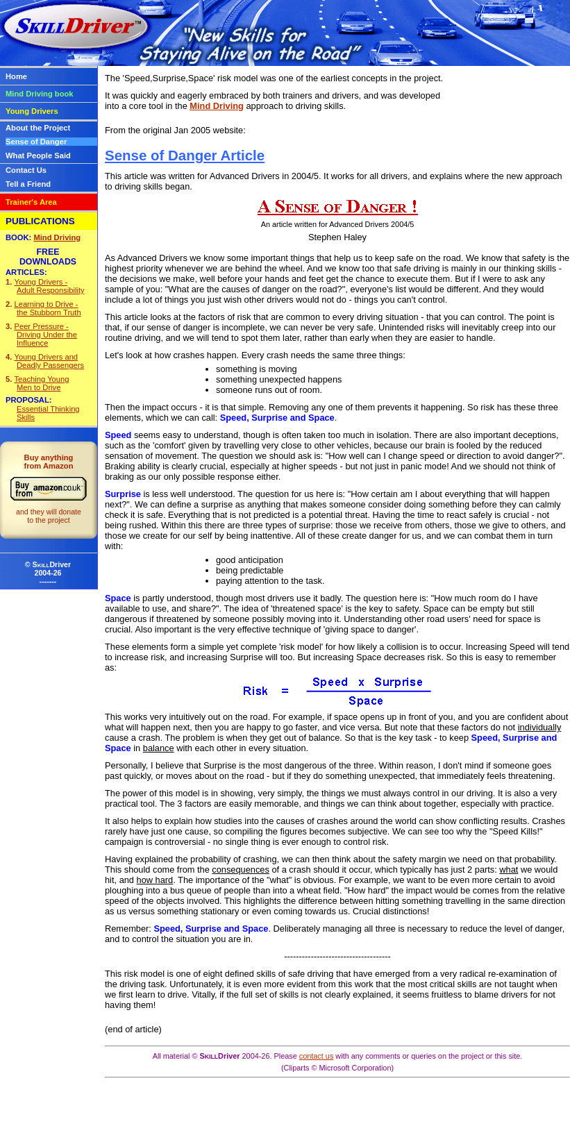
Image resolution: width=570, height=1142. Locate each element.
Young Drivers (32, 111)
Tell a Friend (28, 184)
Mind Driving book (40, 94)
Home (16, 76)
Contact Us (26, 170)
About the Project (38, 128)
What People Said (38, 155)
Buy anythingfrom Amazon (48, 488)
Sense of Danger (36, 141)
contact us (316, 1056)
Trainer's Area (31, 202)
